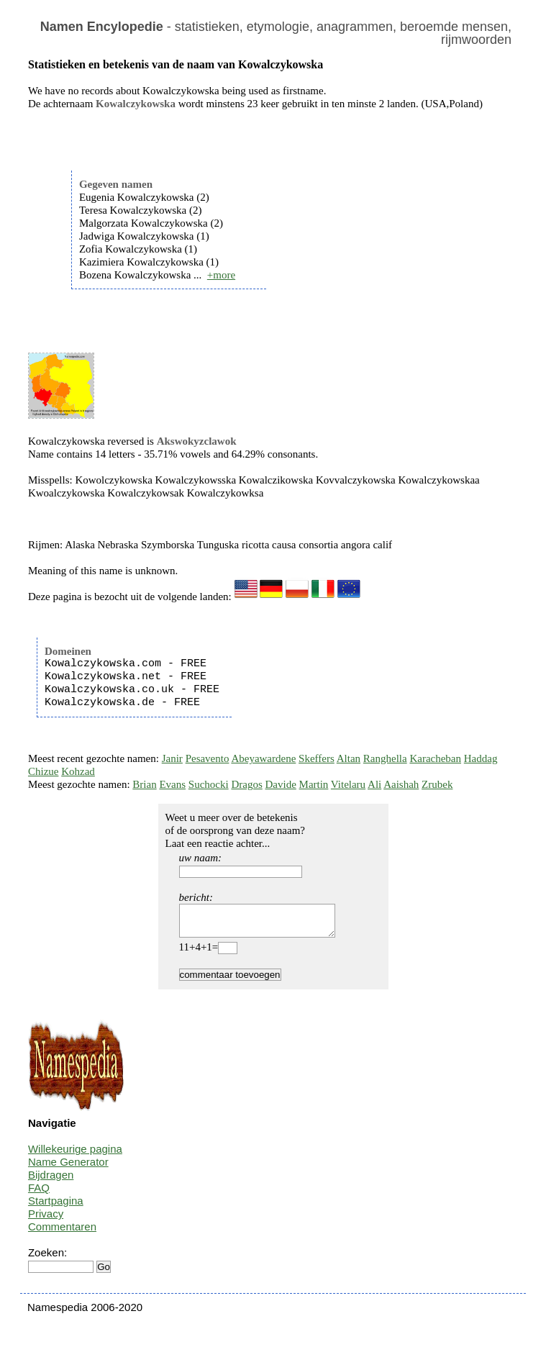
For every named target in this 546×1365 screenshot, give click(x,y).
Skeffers (317, 758)
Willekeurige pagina (75, 1155)
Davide (280, 784)
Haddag (481, 758)
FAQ (39, 1194)
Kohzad (78, 771)
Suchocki (208, 784)
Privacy (45, 1220)
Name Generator (68, 1168)
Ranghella (385, 758)
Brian (144, 784)
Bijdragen (50, 1181)
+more (221, 275)
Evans (172, 784)
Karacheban (435, 758)
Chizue (43, 771)
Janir (172, 758)
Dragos (246, 784)
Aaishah (401, 784)
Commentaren (62, 1233)
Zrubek (437, 784)
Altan (348, 758)
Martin (314, 784)
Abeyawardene (263, 758)
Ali (374, 784)
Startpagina (55, 1207)
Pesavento (207, 758)
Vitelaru (348, 784)
